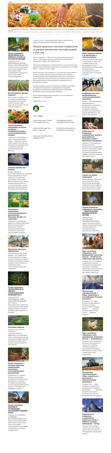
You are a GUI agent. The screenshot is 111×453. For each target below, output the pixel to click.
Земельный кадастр (16, 327)
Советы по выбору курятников (89, 176)
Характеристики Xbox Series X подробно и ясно (43, 137)
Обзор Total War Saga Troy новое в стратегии (41, 129)
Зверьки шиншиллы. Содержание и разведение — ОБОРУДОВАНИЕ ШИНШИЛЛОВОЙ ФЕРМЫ (92, 211)
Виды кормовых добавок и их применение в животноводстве (92, 55)
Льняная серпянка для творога (17, 168)
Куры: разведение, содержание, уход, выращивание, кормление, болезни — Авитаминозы (92, 336)
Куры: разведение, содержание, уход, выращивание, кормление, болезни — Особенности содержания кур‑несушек (92, 255)
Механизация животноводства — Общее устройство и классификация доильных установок (92, 295)
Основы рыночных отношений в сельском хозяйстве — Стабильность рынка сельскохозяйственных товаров (17, 130)
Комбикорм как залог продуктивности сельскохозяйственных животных (91, 96)
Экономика (59, 34)
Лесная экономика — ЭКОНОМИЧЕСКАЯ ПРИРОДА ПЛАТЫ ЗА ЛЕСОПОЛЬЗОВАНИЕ (16, 56)
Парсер (44, 101)
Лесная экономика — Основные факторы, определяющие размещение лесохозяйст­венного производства (16, 368)
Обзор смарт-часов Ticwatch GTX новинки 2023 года (42, 121)
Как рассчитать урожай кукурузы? (18, 94)
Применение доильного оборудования (17, 250)
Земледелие (67, 34)
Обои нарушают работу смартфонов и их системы (65, 121)
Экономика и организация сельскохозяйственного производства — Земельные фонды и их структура (17, 214)
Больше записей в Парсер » (72, 115)
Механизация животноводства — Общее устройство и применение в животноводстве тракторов (90, 377)
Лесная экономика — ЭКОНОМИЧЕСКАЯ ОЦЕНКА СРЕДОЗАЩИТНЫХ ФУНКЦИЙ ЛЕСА (16, 291)
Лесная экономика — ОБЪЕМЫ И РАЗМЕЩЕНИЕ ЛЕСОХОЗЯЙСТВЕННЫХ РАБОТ (18, 409)
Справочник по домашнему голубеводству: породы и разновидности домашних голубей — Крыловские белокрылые (92, 136)
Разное (74, 34)
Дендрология (50, 34)
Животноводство (40, 34)
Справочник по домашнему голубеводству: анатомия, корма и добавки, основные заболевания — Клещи (91, 419)
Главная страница (38, 40)
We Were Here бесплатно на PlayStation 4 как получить (65, 129)
